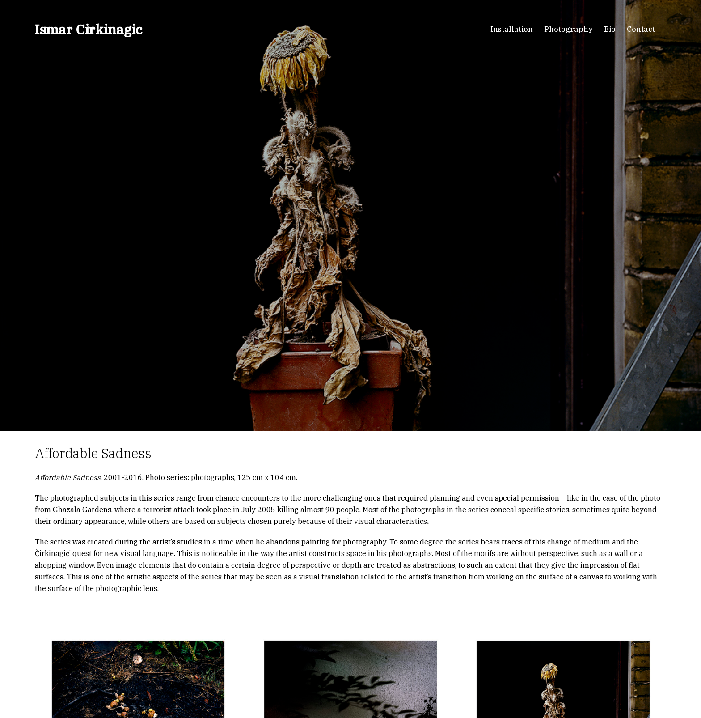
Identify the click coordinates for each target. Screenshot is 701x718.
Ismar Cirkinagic (88, 29)
